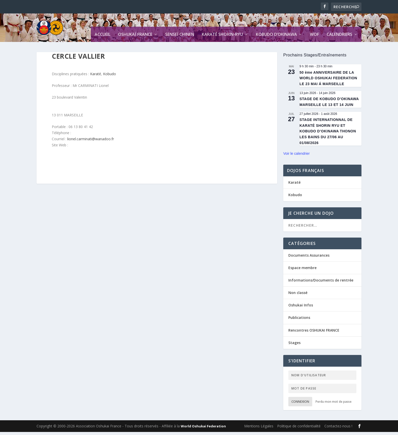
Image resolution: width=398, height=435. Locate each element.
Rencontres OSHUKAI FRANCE (313, 333)
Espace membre (302, 270)
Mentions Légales (258, 429)
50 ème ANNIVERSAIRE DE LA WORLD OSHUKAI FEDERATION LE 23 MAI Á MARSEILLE (328, 81)
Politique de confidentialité (299, 429)
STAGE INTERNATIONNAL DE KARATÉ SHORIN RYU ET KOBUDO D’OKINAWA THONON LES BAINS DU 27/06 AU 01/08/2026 (328, 134)
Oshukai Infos (300, 308)
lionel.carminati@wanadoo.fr (90, 141)
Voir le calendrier (296, 156)
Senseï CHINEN (179, 37)
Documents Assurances (308, 258)
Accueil (102, 37)
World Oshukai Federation (203, 429)
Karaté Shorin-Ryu (222, 37)
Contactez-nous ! (338, 429)
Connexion (300, 404)
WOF (314, 37)
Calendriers (339, 37)
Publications (299, 320)
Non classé (297, 295)
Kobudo (109, 76)
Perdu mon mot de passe (334, 404)
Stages (294, 345)
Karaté (95, 76)
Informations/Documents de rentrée (320, 283)
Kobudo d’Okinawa (276, 37)
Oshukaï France (135, 37)
